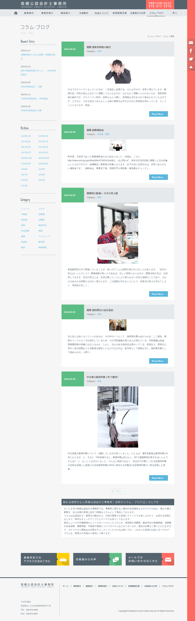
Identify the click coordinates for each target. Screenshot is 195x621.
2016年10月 (43, 158)
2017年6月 (26, 147)
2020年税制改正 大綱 (31, 86)
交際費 (41, 214)
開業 (23, 236)
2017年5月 (43, 147)
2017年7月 (43, 141)
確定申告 (42, 225)
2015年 (24, 180)
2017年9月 (26, 141)
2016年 (41, 174)
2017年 (24, 174)
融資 (23, 247)
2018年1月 (43, 136)
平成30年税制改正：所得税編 (34, 98)
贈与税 (41, 242)
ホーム (150, 36)
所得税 (24, 220)
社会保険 (25, 231)
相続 (23, 225)
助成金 (24, 242)
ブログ (41, 209)
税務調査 (42, 247)
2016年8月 (43, 163)
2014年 (41, 180)
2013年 (24, 185)
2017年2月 (26, 152)
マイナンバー (44, 236)
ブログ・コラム (161, 36)
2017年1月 (43, 152)
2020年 (24, 169)
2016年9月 (26, 163)
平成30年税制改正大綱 (31, 110)
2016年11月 (26, 158)
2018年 (41, 169)
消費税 (41, 220)
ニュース (25, 209)
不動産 (24, 214)
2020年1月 (26, 136)
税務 (40, 231)
